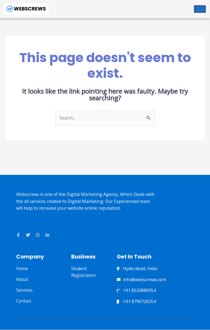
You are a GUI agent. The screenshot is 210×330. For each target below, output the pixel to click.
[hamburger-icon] (200, 9)
